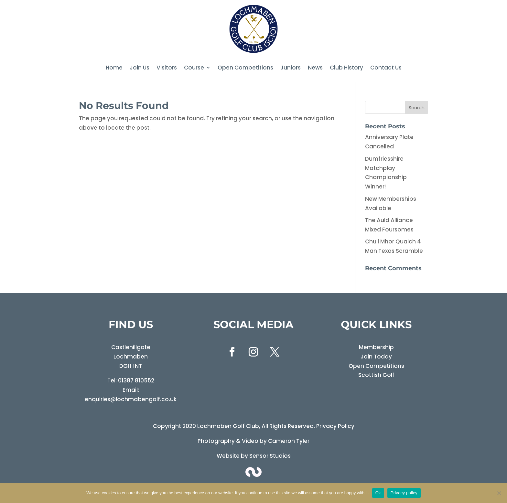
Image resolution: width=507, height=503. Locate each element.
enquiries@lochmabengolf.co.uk (131, 399)
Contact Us (386, 68)
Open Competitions (245, 68)
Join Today (376, 356)
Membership (376, 347)
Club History (346, 68)
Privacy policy (404, 492)
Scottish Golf (376, 375)
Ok (378, 492)
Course (194, 68)
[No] (499, 493)
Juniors (290, 68)
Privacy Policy (335, 426)
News (315, 68)
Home (114, 68)
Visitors (166, 68)
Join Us (139, 68)
